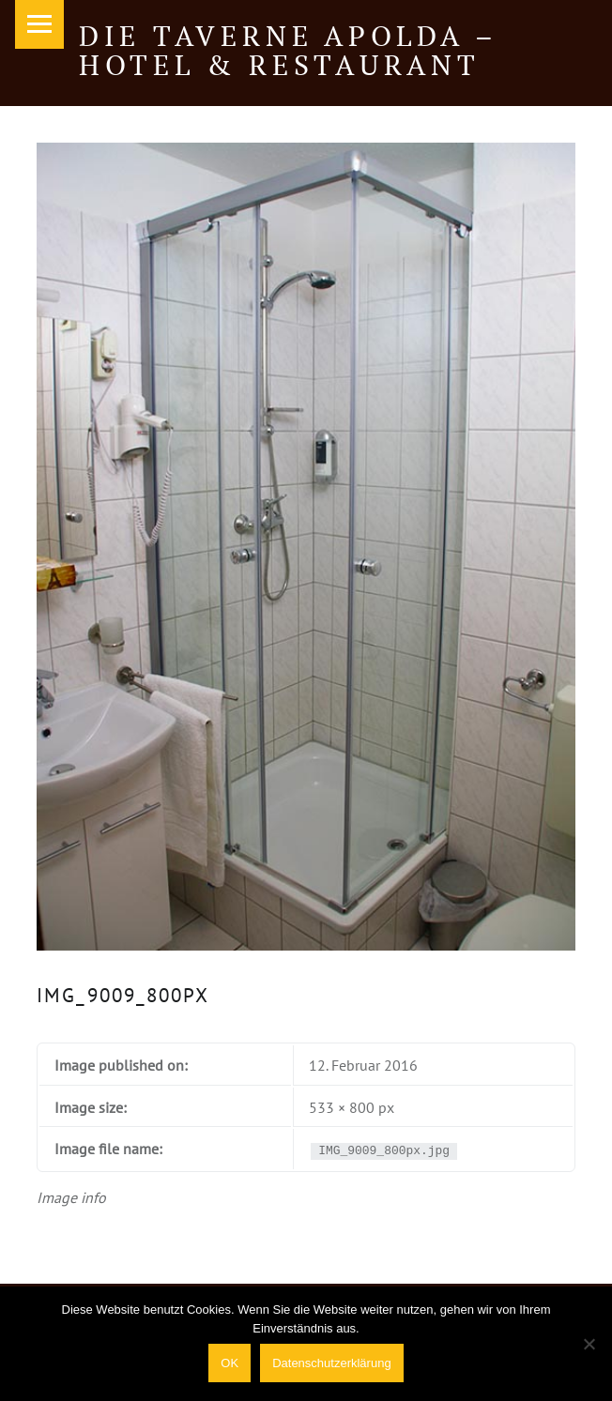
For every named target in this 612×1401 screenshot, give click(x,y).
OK (229, 1363)
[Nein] (588, 1343)
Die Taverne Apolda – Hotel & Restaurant (288, 49)
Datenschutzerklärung (331, 1363)
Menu (39, 24)
